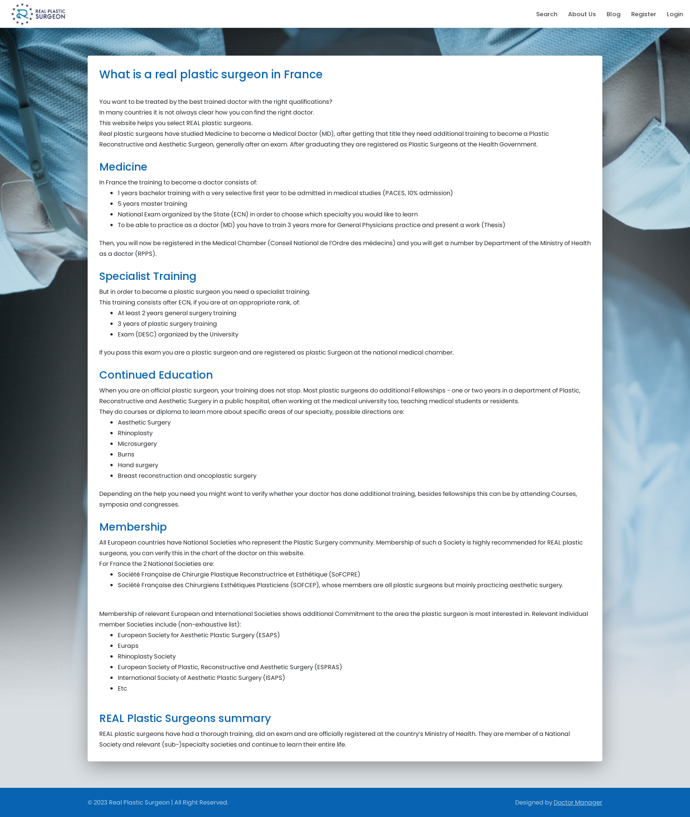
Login (675, 14)
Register (643, 14)
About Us (582, 14)
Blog (613, 14)
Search (546, 14)
